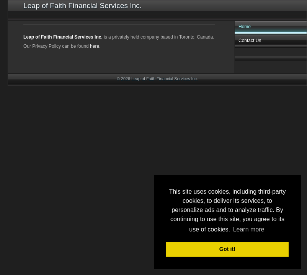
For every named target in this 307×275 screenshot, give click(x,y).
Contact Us (249, 40)
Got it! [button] (227, 249)
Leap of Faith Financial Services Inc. (63, 37)
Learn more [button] (249, 229)
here (94, 46)
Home (244, 26)
